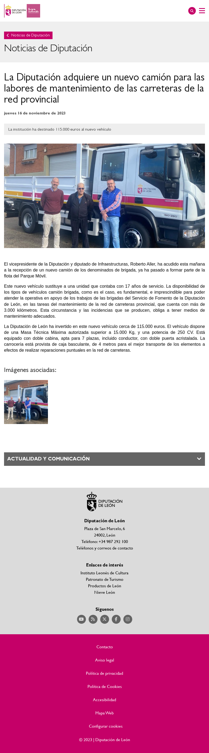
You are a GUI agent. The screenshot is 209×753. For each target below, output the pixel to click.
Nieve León (104, 592)
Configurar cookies (106, 726)
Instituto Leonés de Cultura (104, 572)
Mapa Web (104, 713)
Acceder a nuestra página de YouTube (81, 619)
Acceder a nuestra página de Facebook (116, 619)
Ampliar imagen (26, 402)
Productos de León (104, 585)
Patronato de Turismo (104, 579)
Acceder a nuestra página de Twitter (104, 619)
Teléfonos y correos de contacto (104, 548)
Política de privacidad (104, 673)
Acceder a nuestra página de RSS (93, 619)
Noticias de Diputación (30, 35)
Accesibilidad (104, 699)
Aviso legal (104, 660)
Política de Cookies (105, 686)
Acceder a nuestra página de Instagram (127, 619)
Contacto (104, 647)
